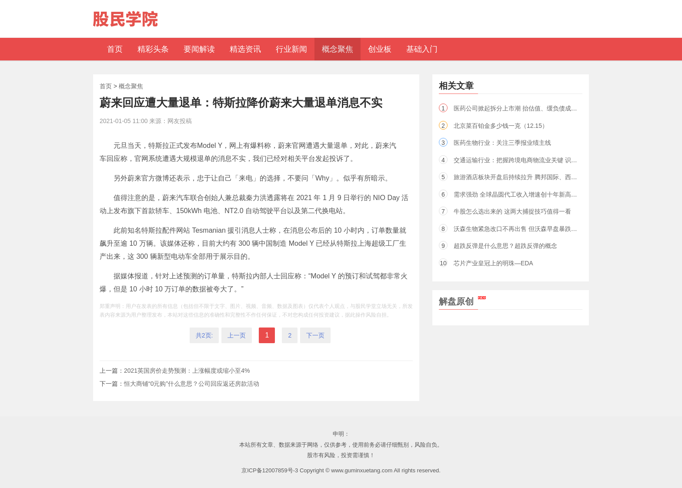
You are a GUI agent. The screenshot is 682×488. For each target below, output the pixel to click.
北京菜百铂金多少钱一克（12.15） (501, 125)
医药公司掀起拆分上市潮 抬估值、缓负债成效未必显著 (528, 108)
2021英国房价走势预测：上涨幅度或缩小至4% (187, 370)
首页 (106, 86)
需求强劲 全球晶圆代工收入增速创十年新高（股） (521, 194)
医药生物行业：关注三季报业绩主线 (502, 142)
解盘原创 (462, 301)
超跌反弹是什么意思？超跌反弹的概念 (505, 245)
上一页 (236, 335)
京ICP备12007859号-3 (269, 470)
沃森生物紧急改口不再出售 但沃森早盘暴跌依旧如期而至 (531, 228)
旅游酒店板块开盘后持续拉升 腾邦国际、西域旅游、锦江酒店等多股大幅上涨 (558, 177)
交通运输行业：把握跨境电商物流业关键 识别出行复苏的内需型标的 (546, 160)
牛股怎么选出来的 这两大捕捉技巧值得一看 (512, 211)
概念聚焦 (131, 86)
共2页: (204, 335)
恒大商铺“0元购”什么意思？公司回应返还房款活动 (191, 383)
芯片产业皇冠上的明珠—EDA (493, 263)
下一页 (315, 335)
